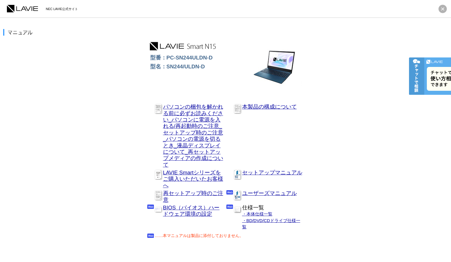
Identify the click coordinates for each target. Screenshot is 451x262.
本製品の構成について (269, 107)
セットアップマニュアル (272, 172)
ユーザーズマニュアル (269, 193)
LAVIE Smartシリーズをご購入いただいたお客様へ (193, 178)
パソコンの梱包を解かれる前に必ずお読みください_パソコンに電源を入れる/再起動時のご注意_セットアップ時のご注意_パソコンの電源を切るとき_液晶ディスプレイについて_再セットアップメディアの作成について (193, 136)
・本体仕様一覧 (257, 213)
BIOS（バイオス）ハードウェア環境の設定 (191, 211)
